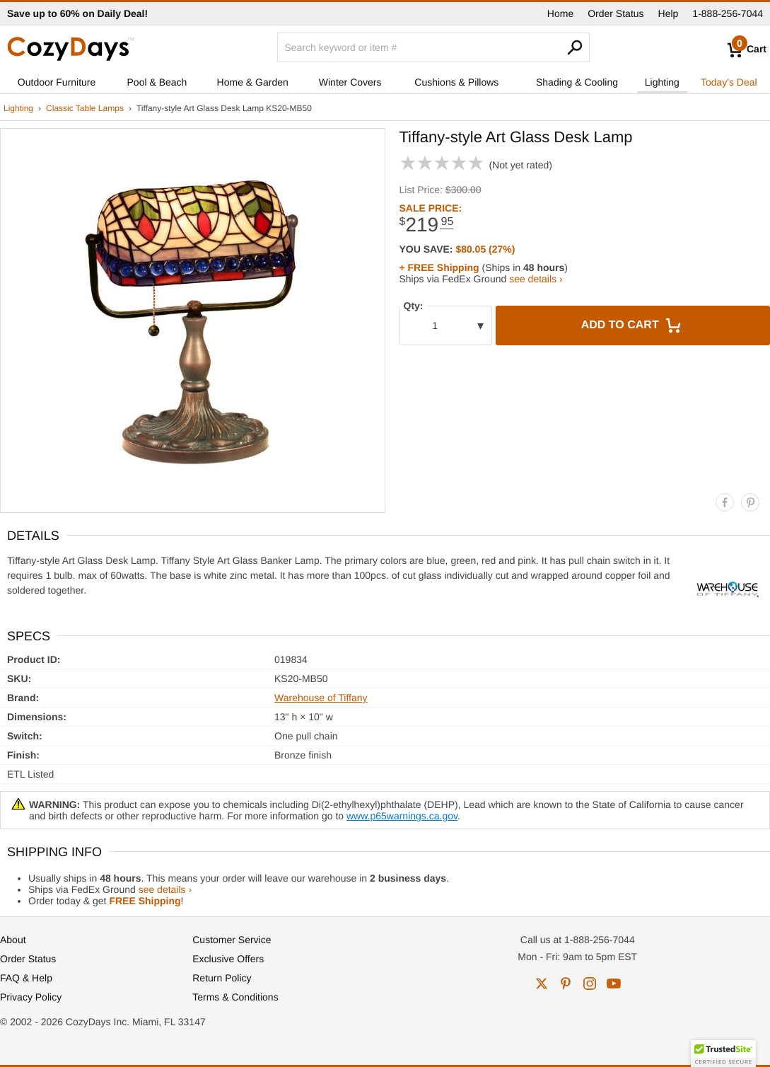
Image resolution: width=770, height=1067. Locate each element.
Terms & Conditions (235, 997)
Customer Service (231, 939)
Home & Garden (252, 82)
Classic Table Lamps (85, 108)
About (13, 939)
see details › (535, 278)
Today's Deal (729, 82)
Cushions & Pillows (456, 82)
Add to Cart (632, 325)
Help (668, 13)
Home (560, 13)
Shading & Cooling (577, 82)
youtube (613, 983)
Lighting (662, 82)
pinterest (565, 983)
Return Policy (221, 978)
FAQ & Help (26, 978)
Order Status (615, 13)
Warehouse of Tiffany (321, 697)
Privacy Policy (31, 997)
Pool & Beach (157, 82)
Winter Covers (350, 82)
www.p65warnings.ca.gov (401, 815)
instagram (589, 983)
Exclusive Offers (228, 958)
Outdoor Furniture (57, 82)
